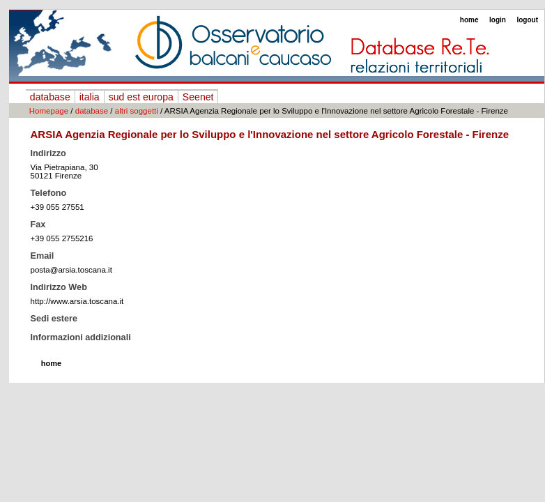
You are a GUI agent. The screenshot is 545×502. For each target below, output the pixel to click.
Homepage (48, 111)
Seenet (198, 96)
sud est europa (141, 96)
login (497, 20)
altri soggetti (136, 111)
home (469, 20)
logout (527, 20)
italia (89, 96)
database (50, 96)
